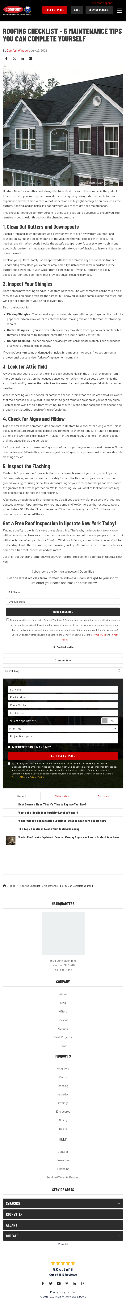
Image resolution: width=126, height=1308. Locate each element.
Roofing (63, 1085)
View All (63, 1244)
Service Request (99, 10)
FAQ (63, 1045)
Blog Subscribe (63, 611)
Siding (63, 1120)
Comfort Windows (18, 50)
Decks (63, 1128)
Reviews (63, 1020)
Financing (63, 1168)
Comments (63, 660)
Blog (63, 1002)
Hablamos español (101, 3)
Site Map (71, 1292)
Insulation (63, 1094)
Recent (21, 796)
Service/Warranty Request (63, 1177)
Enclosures (63, 1111)
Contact (63, 1151)
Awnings (63, 1103)
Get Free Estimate (63, 756)
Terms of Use (99, 634)
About (63, 994)
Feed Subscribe (63, 647)
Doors (63, 1077)
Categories (62, 796)
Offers (63, 1011)
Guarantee (63, 1160)
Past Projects (63, 1037)
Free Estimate (54, 10)
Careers (63, 1028)
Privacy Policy (37, 777)
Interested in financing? (31, 747)
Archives (103, 796)
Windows (63, 1068)
